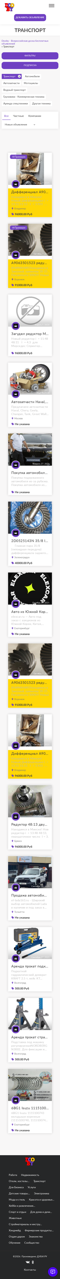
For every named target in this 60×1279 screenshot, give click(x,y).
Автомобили (32, 76)
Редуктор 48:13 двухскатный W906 (30, 830)
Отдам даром (17, 1236)
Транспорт (12, 76)
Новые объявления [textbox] (16, 124)
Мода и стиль (17, 1199)
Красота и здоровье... (41, 1199)
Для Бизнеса (16, 1187)
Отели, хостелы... (19, 1181)
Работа (13, 1175)
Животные (15, 1218)
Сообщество (31, 1243)
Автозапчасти (11, 83)
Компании (34, 116)
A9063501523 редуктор (30, 269)
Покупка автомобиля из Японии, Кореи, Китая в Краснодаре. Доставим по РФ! (30, 478)
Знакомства (36, 1236)
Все (6, 116)
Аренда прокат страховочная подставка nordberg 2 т (30, 1043)
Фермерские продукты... (39, 1230)
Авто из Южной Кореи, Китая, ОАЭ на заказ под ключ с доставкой (30, 618)
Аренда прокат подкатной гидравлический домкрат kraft (30, 972)
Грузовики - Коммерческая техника (23, 97)
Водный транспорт (14, 90)
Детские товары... (19, 1193)
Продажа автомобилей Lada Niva (30, 901)
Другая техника (41, 103)
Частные (18, 116)
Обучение (14, 1243)
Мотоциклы (31, 83)
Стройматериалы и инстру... (25, 1224)
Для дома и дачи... (41, 1212)
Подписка (30, 65)
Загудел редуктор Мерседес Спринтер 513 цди (30, 339)
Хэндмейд (15, 1230)
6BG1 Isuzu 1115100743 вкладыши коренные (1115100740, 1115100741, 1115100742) (30, 1114)
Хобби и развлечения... (22, 1206)
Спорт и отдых (17, 1212)
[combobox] (20, 124)
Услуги (32, 1187)
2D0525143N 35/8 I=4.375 (30, 547)
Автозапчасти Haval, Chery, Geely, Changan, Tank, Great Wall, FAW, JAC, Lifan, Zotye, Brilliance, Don (30, 408)
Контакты (30, 1270)
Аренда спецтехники (15, 103)
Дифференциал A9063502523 (30, 198)
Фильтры (30, 56)
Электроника (41, 1193)
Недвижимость (30, 1175)
